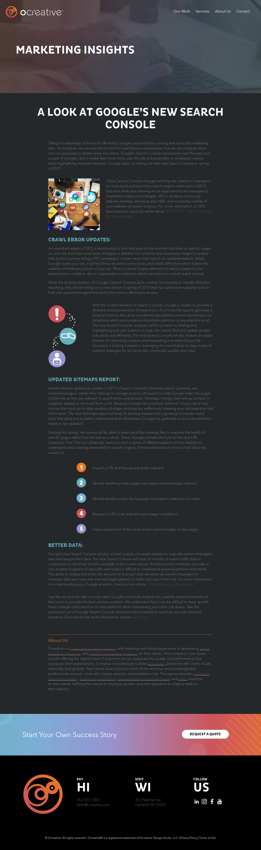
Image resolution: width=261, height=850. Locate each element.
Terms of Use (207, 838)
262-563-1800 (88, 799)
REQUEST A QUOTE (205, 734)
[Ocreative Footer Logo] (43, 776)
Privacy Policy (188, 838)
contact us (140, 617)
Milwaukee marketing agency (93, 648)
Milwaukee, (157, 663)
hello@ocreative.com (93, 804)
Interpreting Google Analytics (171, 584)
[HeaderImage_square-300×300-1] (74, 180)
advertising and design (98, 678)
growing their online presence (113, 653)
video (183, 678)
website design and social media (144, 678)
